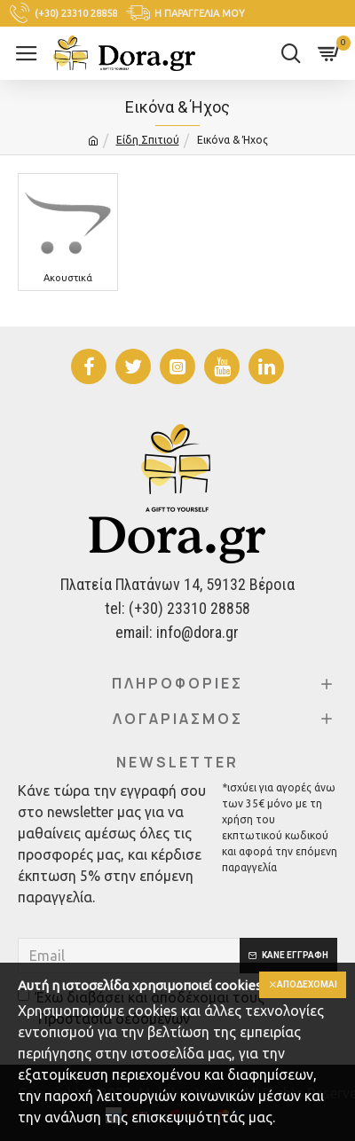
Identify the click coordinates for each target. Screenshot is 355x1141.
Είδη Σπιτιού (147, 140)
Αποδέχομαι (307, 984)
